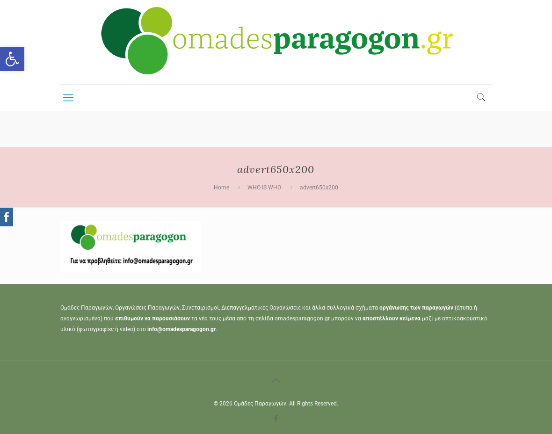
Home (221, 187)
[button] (12, 59)
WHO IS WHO (264, 187)
